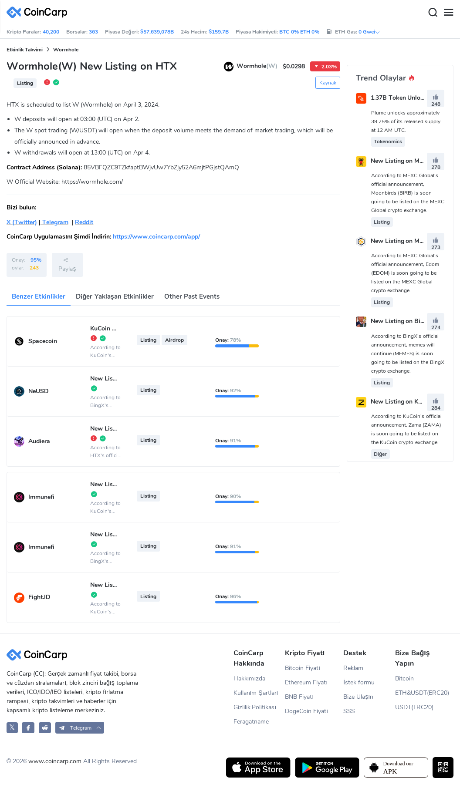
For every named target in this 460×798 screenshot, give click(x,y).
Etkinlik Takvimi (25, 49)
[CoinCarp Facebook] (28, 727)
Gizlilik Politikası (255, 707)
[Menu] (448, 12)
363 (93, 31)
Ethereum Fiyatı (306, 682)
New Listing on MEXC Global (411, 241)
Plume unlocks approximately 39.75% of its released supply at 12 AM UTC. (405, 121)
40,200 (51, 31)
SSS (349, 711)
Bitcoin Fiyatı (302, 668)
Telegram (54, 222)
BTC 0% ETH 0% (299, 31)
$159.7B (219, 31)
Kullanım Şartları (255, 693)
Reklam (353, 668)
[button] (80, 728)
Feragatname (251, 721)
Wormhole (65, 49)
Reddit (84, 222)
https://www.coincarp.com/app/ (156, 236)
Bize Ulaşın (358, 697)
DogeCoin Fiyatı (306, 711)
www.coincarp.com (54, 761)
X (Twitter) (22, 222)
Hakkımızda (249, 678)
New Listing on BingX (401, 321)
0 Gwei (369, 31)
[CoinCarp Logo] (39, 12)
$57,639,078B (157, 31)
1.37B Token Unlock (399, 98)
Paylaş (67, 264)
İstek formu (359, 682)
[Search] (432, 12)
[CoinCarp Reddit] (45, 727)
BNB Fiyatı (299, 697)
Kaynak (327, 82)
